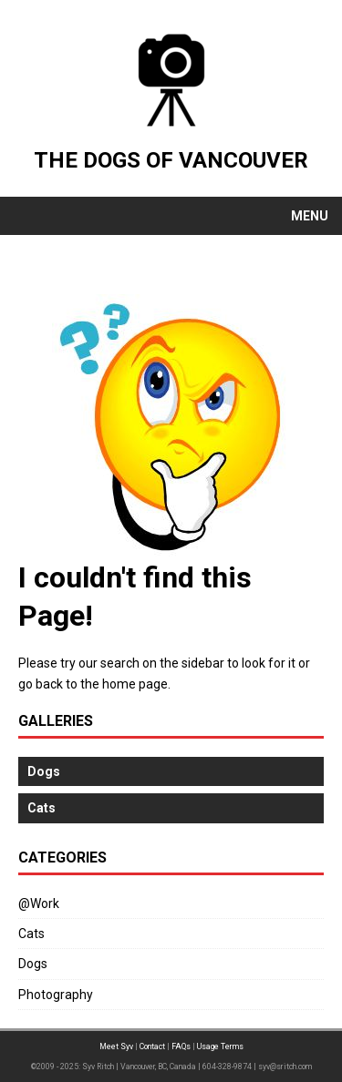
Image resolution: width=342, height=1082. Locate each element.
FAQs (181, 1046)
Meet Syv (116, 1046)
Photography (55, 994)
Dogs (32, 963)
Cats (31, 933)
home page (135, 684)
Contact (152, 1046)
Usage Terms (220, 1046)
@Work (38, 903)
